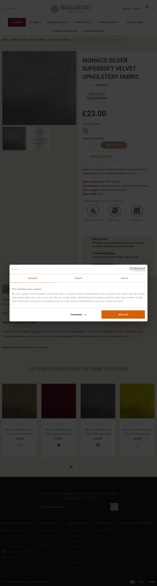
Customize (78, 314)
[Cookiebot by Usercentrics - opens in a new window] (131, 269)
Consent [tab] (32, 278)
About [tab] (124, 278)
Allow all (123, 314)
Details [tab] (78, 278)
